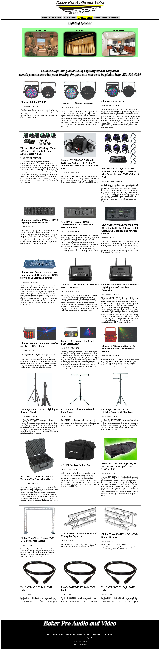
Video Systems (70, 634)
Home (49, 634)
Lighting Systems (83, 634)
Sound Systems (58, 634)
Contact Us (108, 634)
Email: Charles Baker (80, 645)
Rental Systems (96, 634)
